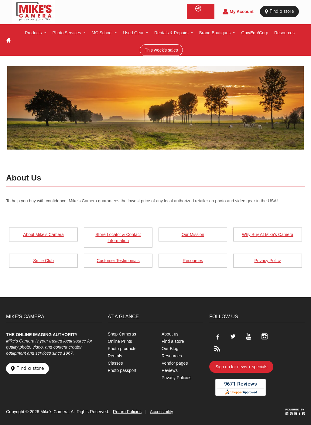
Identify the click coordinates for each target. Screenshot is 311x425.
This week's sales (161, 50)
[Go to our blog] (217, 348)
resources (284, 32)
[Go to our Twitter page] (233, 336)
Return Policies (127, 411)
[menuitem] (35, 32)
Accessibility (161, 411)
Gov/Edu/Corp (254, 32)
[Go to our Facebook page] (217, 336)
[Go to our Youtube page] (249, 336)
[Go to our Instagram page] (264, 336)
